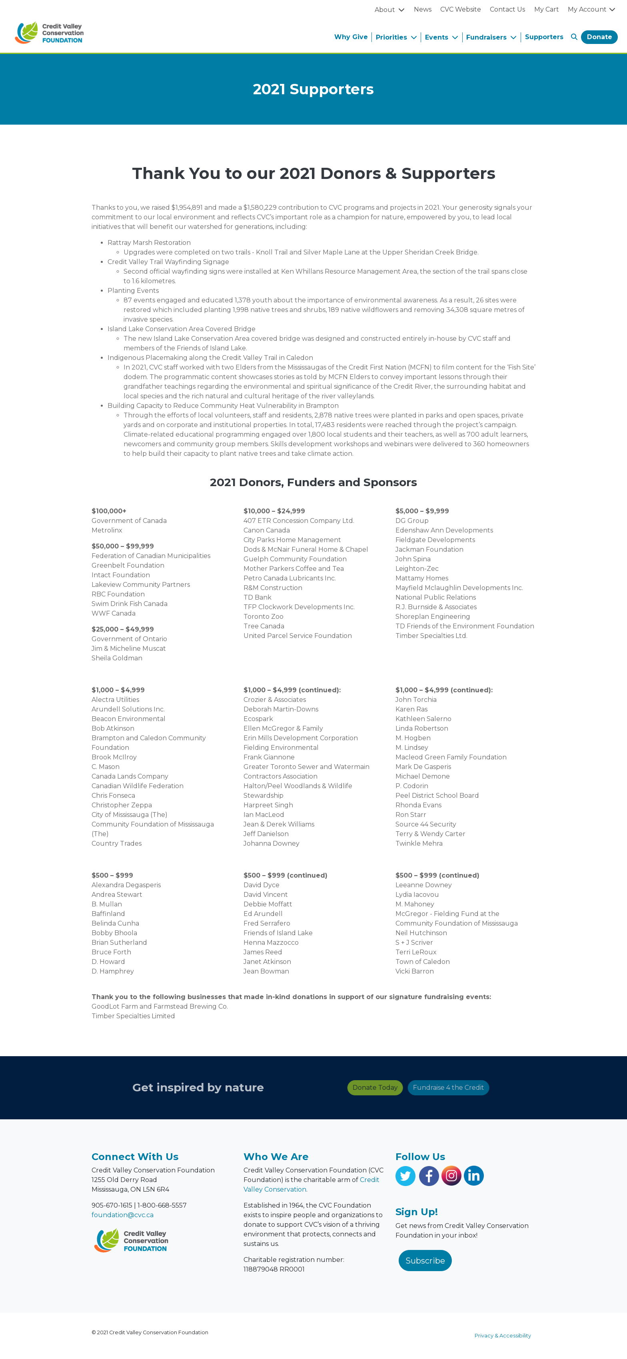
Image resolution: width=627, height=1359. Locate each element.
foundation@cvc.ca (123, 1215)
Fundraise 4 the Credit (366, 1087)
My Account (592, 9)
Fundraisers (487, 37)
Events (437, 37)
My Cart (546, 9)
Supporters (544, 37)
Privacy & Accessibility (503, 1336)
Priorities (392, 37)
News (422, 9)
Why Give (351, 37)
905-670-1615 (112, 1205)
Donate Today (292, 1087)
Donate (599, 37)
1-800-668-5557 (162, 1205)
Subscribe (425, 1261)
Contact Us (507, 9)
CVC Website (460, 9)
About (386, 10)
